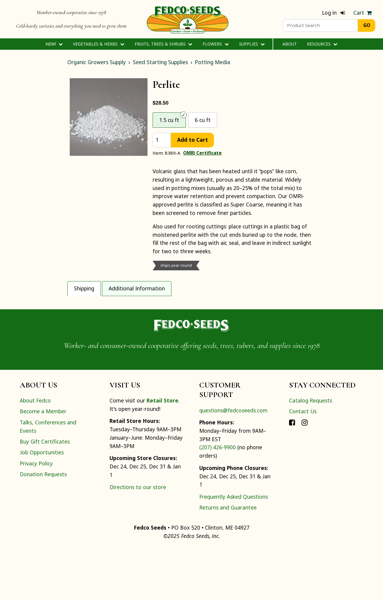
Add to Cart (192, 139)
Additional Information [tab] (137, 288)
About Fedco (35, 452)
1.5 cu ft (169, 119)
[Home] (187, 19)
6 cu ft (203, 119)
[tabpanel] (191, 322)
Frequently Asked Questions (233, 548)
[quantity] (162, 140)
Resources (322, 44)
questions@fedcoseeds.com (233, 462)
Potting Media (212, 62)
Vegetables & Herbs (98, 44)
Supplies (252, 44)
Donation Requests (43, 526)
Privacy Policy (36, 515)
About (289, 44)
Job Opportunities (42, 504)
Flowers (216, 44)
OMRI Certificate (202, 153)
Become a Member (43, 463)
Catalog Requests (310, 452)
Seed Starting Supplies (160, 62)
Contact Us (303, 463)
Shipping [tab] (84, 288)
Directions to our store (138, 538)
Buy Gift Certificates (45, 493)
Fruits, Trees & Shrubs (163, 44)
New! (54, 44)
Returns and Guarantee (228, 559)
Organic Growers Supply (96, 62)
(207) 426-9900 (217, 499)
